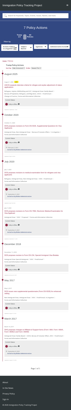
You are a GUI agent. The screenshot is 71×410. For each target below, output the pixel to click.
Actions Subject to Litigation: (9, 48)
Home (5, 61)
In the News (8, 388)
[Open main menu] (67, 5)
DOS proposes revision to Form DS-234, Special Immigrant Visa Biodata (31, 255)
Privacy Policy (9, 393)
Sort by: (8, 68)
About (5, 382)
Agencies (39, 47)
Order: (28, 68)
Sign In (6, 399)
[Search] (5, 15)
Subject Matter (24, 48)
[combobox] (35, 15)
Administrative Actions (59, 47)
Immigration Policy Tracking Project (22, 5)
